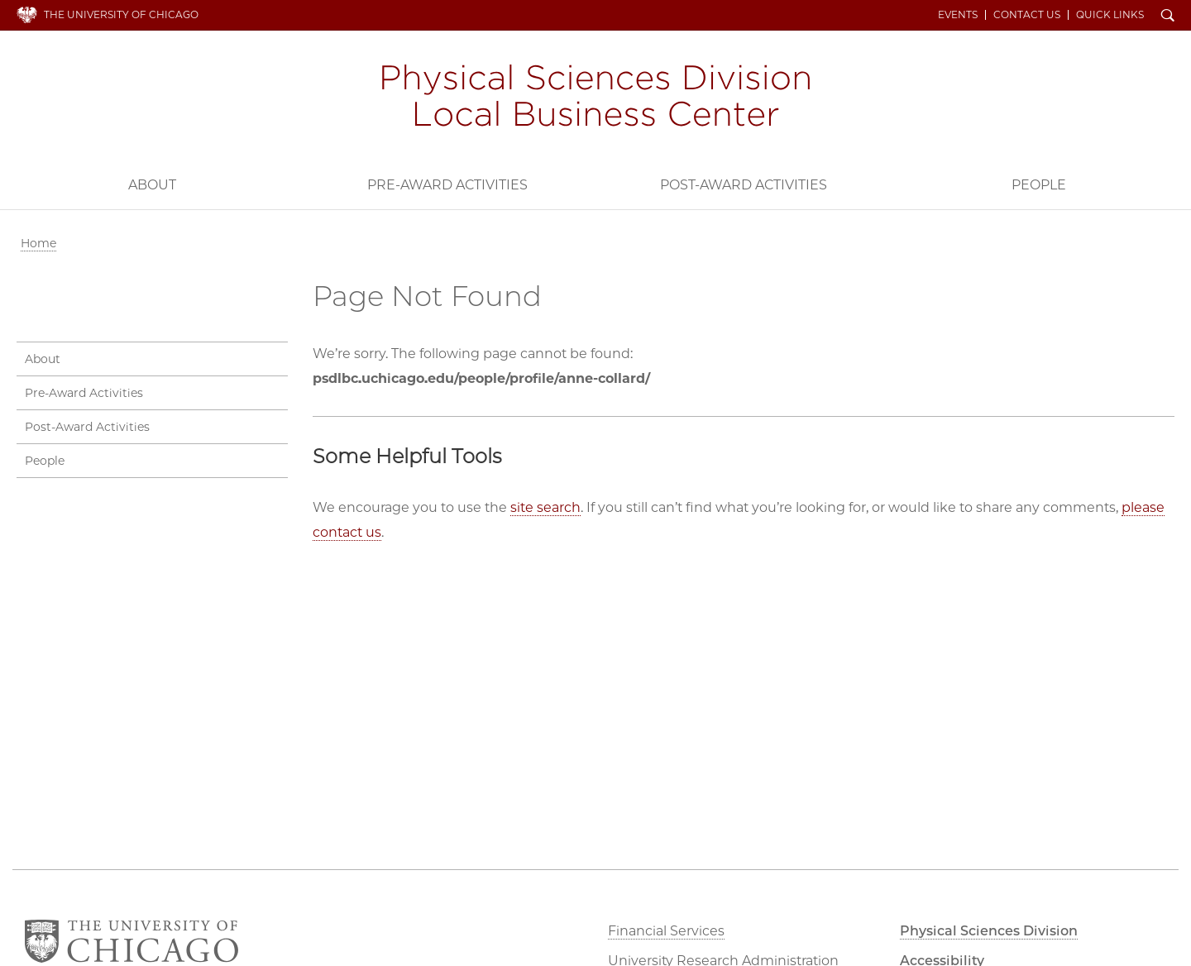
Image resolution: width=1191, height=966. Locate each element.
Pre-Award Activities (447, 185)
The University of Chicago (121, 14)
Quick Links (1110, 15)
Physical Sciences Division (989, 931)
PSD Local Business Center (595, 98)
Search (1167, 16)
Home (38, 243)
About (152, 185)
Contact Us (1026, 15)
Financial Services (666, 931)
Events (958, 15)
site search (545, 507)
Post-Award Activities (743, 185)
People (1039, 185)
